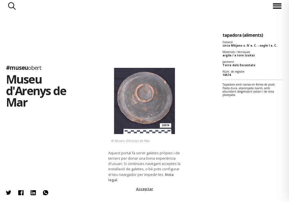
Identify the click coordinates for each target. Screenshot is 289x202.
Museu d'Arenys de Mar (36, 90)
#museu (24, 68)
